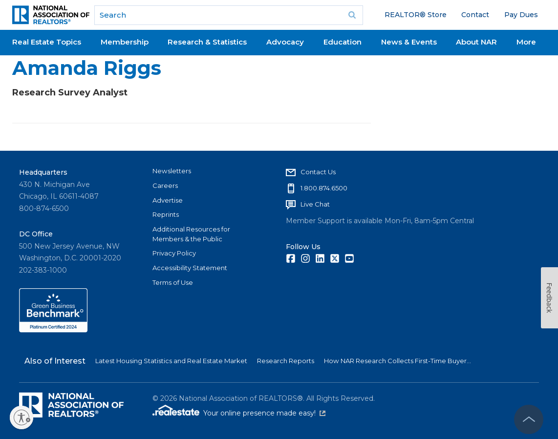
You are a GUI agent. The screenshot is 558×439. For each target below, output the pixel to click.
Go (352, 15)
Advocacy (285, 41)
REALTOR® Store (416, 14)
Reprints (165, 214)
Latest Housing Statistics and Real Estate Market (171, 361)
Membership (125, 41)
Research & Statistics (207, 41)
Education (342, 41)
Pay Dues (521, 14)
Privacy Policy (174, 253)
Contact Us (318, 172)
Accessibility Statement (189, 268)
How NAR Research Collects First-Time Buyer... (397, 361)
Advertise (167, 200)
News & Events (409, 41)
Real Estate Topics (46, 41)
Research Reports (285, 361)
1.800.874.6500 (323, 188)
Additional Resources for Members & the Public (191, 234)
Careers (165, 185)
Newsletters (171, 171)
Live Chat (315, 204)
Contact (475, 14)
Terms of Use (172, 282)
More (526, 41)
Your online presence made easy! (264, 413)
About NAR (476, 41)
